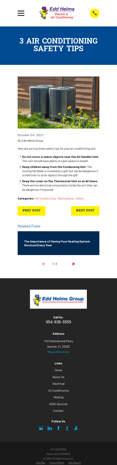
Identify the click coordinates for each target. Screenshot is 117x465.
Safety (79, 198)
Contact (58, 410)
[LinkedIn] (50, 428)
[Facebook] (58, 428)
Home (58, 370)
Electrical (58, 383)
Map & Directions (58, 352)
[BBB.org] (67, 428)
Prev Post (32, 210)
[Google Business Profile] (41, 428)
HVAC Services (58, 404)
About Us (58, 377)
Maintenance (65, 198)
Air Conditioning (45, 198)
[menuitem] (40, 463)
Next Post (85, 210)
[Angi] (76, 428)
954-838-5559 (58, 322)
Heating (58, 397)
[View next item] (74, 264)
